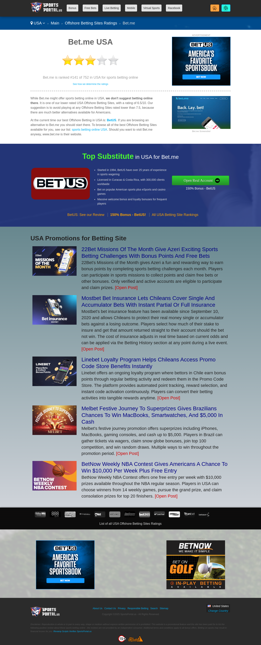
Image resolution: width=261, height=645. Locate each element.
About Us (97, 608)
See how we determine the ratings (90, 84)
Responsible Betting (138, 608)
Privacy (121, 608)
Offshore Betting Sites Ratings (91, 23)
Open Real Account (210, 180)
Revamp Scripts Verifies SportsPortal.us (72, 631)
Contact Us (110, 608)
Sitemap (164, 608)
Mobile (131, 8)
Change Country (218, 610)
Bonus (72, 8)
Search (154, 608)
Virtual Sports (151, 8)
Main (55, 23)
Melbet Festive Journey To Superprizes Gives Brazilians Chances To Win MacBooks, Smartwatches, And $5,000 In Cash (152, 415)
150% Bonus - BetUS (212, 186)
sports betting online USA (89, 129)
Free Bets (91, 8)
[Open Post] (126, 287)
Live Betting (112, 8)
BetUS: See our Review (85, 226)
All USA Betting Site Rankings (175, 226)
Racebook (174, 8)
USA (37, 23)
